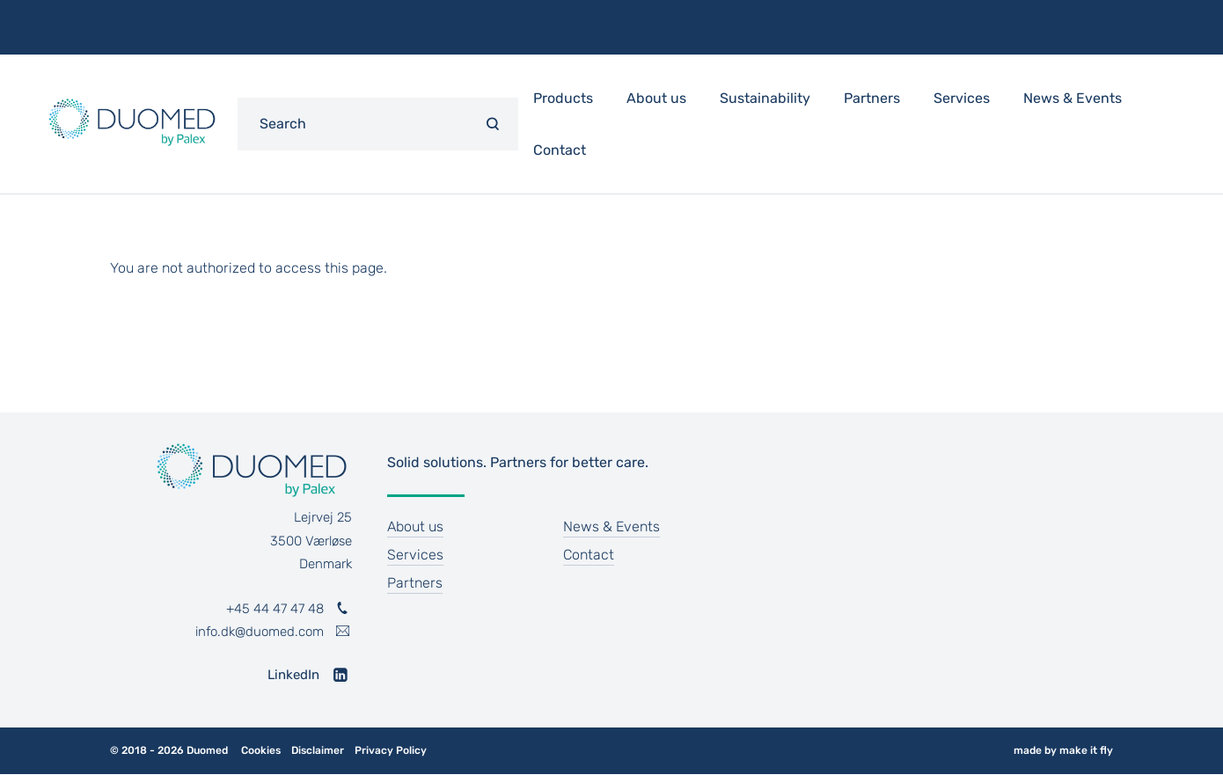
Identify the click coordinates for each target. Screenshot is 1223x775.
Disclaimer (317, 751)
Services (962, 98)
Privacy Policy (391, 751)
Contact (559, 150)
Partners (872, 98)
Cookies (261, 751)
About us (656, 98)
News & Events (1072, 98)
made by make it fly (1063, 750)
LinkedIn (293, 675)
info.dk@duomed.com (259, 632)
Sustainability (765, 98)
